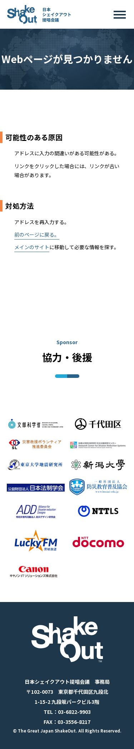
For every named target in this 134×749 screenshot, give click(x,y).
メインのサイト (31, 247)
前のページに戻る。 (36, 234)
